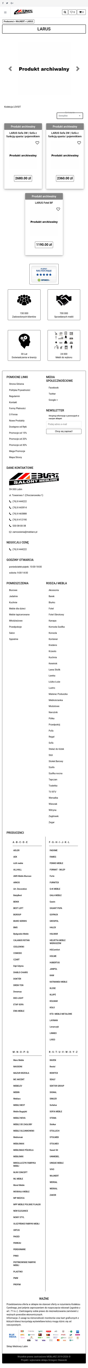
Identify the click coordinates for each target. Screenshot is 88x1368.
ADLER (16, 850)
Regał (51, 736)
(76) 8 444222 (18, 501)
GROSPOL (54, 921)
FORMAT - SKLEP (57, 870)
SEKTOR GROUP (57, 1086)
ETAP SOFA (18, 1004)
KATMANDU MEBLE (58, 982)
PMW (15, 1278)
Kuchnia (53, 657)
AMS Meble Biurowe (22, 876)
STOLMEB (54, 1137)
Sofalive (53, 1105)
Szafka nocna (55, 773)
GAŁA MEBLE (56, 895)
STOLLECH (55, 1131)
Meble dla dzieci (17, 608)
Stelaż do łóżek (56, 749)
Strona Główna (16, 384)
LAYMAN (54, 1020)
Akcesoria (54, 590)
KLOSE (53, 988)
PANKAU (17, 1243)
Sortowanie (69, 112)
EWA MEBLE (18, 1011)
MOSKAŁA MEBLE (21, 1191)
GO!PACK (54, 914)
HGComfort (55, 950)
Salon (12, 633)
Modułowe (54, 706)
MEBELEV (17, 1086)
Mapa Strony (15, 457)
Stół (51, 755)
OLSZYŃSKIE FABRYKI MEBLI (26, 1224)
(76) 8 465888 (18, 513)
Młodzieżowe (15, 620)
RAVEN (53, 1060)
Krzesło (52, 651)
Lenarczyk (54, 1027)
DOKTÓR (17, 979)
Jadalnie (13, 596)
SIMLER (53, 1099)
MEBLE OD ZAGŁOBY (22, 1124)
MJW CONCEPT (20, 1172)
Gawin (52, 902)
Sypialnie (13, 639)
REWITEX (54, 1073)
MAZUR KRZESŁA (21, 1073)
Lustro (52, 688)
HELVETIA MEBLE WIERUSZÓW (58, 941)
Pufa (51, 730)
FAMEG (53, 857)
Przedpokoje (15, 626)
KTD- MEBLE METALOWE (61, 1014)
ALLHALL (17, 870)
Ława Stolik (54, 669)
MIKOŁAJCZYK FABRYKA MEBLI (24, 1164)
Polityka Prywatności (19, 390)
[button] (10, 68)
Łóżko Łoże (54, 681)
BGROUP (17, 914)
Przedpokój (54, 724)
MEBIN (16, 1092)
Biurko (52, 602)
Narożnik (53, 712)
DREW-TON (18, 985)
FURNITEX (54, 882)
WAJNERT (54, 1176)
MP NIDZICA (18, 1198)
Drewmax (17, 992)
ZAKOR (53, 1195)
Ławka (52, 675)
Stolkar (53, 1124)
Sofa (51, 743)
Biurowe (13, 590)
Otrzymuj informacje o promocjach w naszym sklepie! (64, 417)
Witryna (52, 810)
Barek (52, 596)
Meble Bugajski (20, 1111)
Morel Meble (18, 1185)
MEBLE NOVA (19, 1118)
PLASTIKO (18, 1272)
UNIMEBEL (54, 1156)
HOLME (53, 956)
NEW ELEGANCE (20, 1211)
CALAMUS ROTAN (21, 940)
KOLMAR (54, 1001)
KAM (52, 975)
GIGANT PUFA (56, 908)
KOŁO (52, 1007)
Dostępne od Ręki (18, 426)
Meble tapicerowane (19, 614)
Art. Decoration (20, 889)
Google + (53, 400)
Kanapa (52, 620)
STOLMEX (54, 1144)
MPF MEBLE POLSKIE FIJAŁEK (27, 1204)
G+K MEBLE (55, 889)
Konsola (53, 633)
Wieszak (53, 804)
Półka (51, 718)
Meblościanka (56, 700)
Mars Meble (18, 1060)
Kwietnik (53, 663)
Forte (52, 876)
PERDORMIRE (19, 1249)
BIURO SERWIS (20, 921)
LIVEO (52, 1039)
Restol (52, 1066)
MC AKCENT (18, 1079)
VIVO (52, 1169)
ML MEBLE (18, 1179)
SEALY (52, 1079)
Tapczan (53, 779)
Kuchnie (13, 602)
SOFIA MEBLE (56, 1111)
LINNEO (53, 1033)
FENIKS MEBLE (56, 863)
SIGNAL (53, 1092)
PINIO (15, 1256)
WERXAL (54, 1188)
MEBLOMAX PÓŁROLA (23, 1150)
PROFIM (17, 1284)
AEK (15, 857)
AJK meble (18, 863)
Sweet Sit (54, 1150)
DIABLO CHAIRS (20, 972)
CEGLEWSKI (18, 947)
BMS (15, 927)
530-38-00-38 (17, 525)
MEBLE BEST (19, 1105)
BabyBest (17, 895)
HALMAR (54, 934)
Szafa (51, 767)
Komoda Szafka (57, 626)
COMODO (17, 953)
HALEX (53, 927)
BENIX (16, 902)
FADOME (54, 850)
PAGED (16, 1236)
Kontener (53, 639)
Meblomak (18, 1137)
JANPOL (53, 969)
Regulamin (14, 396)
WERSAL (53, 1182)
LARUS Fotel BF (44, 202)
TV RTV (52, 791)
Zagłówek (54, 816)
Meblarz (17, 1099)
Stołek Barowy (56, 761)
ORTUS (16, 1230)
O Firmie (13, 414)
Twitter (52, 393)
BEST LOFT (18, 908)
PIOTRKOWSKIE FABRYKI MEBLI (24, 1263)
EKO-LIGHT (18, 998)
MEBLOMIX (18, 1156)
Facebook (54, 387)
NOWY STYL (18, 1217)
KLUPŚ (53, 995)
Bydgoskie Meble (21, 934)
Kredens (53, 645)
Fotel (51, 608)
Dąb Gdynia (18, 966)
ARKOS (16, 882)
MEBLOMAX (18, 1144)
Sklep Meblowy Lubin (17, 1346)
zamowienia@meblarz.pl (23, 532)
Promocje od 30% (18, 445)
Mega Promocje (17, 451)
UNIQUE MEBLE (57, 1163)
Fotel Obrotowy (56, 614)
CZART (16, 959)
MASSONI (17, 1066)
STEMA (53, 1118)
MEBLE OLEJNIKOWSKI (23, 1131)
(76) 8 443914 (18, 507)
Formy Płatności (17, 408)
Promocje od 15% (18, 433)
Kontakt (13, 402)
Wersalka (53, 797)
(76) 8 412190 (18, 519)
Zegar (52, 822)
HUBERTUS (55, 962)
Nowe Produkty (16, 420)
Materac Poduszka (58, 694)
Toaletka (53, 785)
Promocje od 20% (18, 439)
